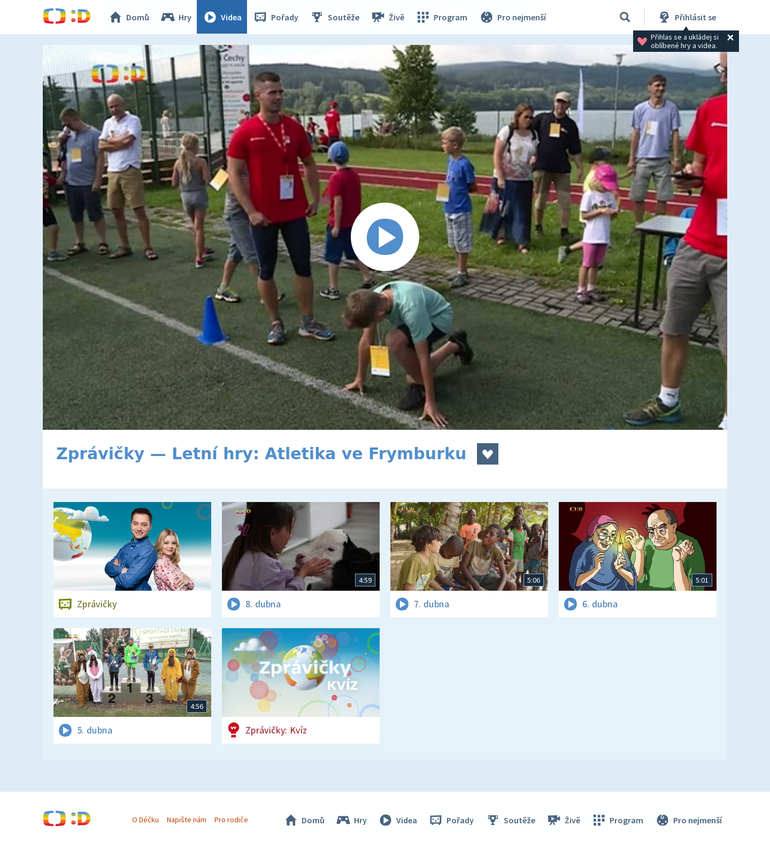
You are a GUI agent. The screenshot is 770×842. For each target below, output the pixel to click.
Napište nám (186, 819)
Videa (222, 17)
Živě (388, 17)
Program (441, 17)
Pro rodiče (232, 819)
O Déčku (145, 819)
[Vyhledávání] (625, 17)
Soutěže (335, 17)
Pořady (276, 17)
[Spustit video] (385, 237)
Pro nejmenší (512, 17)
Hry (176, 17)
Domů (129, 17)
